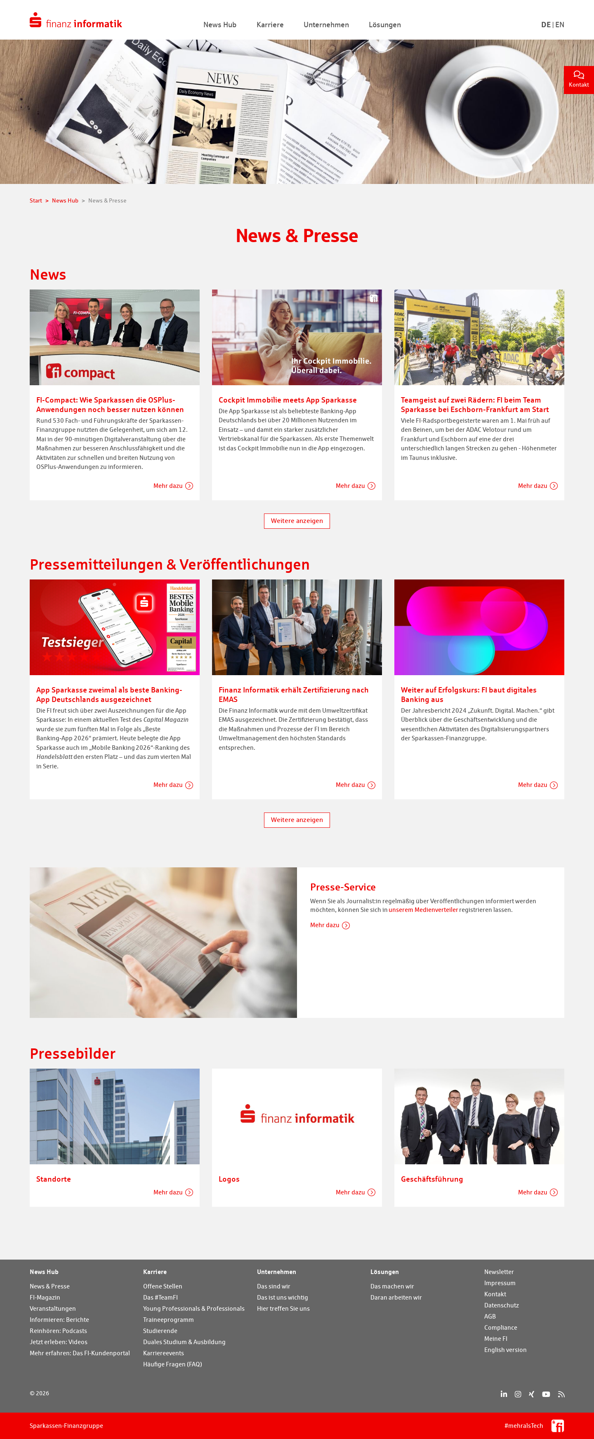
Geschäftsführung (432, 1178)
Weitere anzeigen (297, 521)
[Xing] (531, 1394)
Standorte (53, 1178)
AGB (490, 1316)
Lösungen (384, 1271)
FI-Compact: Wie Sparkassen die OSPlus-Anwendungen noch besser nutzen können (110, 404)
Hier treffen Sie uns (283, 1308)
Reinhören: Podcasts (58, 1330)
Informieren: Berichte (59, 1319)
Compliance (500, 1327)
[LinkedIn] (504, 1394)
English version (505, 1349)
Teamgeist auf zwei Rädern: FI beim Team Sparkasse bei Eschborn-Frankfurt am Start (475, 404)
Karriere (155, 1271)
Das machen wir (392, 1286)
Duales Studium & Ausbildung (184, 1341)
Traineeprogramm (168, 1319)
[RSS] (561, 1394)
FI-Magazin (45, 1297)
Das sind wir (273, 1286)
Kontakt (579, 79)
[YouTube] (546, 1394)
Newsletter (499, 1271)
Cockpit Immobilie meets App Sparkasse (288, 399)
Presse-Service (343, 887)
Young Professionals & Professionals (194, 1308)
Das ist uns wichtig (282, 1297)
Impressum (500, 1282)
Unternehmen (276, 1271)
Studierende (160, 1330)
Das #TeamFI (160, 1297)
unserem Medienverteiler (423, 909)
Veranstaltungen (53, 1308)
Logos (229, 1178)
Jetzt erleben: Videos (58, 1341)
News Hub (44, 1271)
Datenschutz (501, 1305)
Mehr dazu (168, 485)
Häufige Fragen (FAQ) (172, 1364)
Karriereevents (163, 1353)
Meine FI (495, 1338)
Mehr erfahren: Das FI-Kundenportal (80, 1353)
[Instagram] (518, 1394)
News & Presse (50, 1286)
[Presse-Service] (163, 941)
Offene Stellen (162, 1286)
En (559, 24)
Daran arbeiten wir (396, 1297)
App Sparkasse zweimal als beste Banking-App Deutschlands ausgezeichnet (109, 694)
